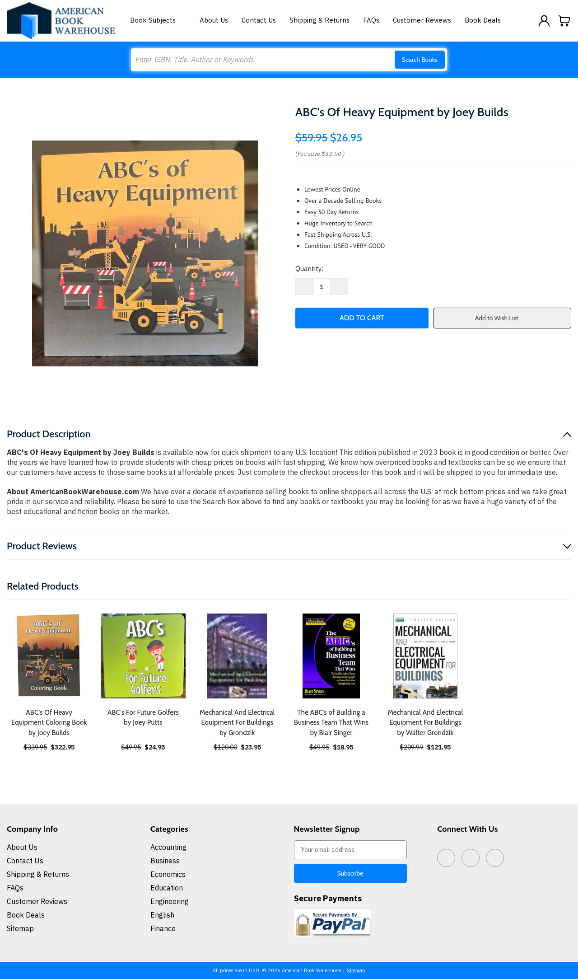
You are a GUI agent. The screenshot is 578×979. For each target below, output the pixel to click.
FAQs (371, 20)
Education (166, 887)
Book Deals (483, 20)
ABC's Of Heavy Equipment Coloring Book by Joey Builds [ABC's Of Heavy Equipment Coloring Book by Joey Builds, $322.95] (49, 722)
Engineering (169, 901)
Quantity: (309, 268)
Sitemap (20, 928)
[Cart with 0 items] (564, 21)
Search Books (420, 60)
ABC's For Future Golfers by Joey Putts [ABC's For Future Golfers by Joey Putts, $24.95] (143, 717)
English (162, 914)
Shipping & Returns (319, 20)
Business (165, 860)
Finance (163, 928)
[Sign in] (544, 21)
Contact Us (259, 20)
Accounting (168, 847)
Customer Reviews (422, 20)
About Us (214, 20)
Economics (168, 874)
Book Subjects (158, 20)
